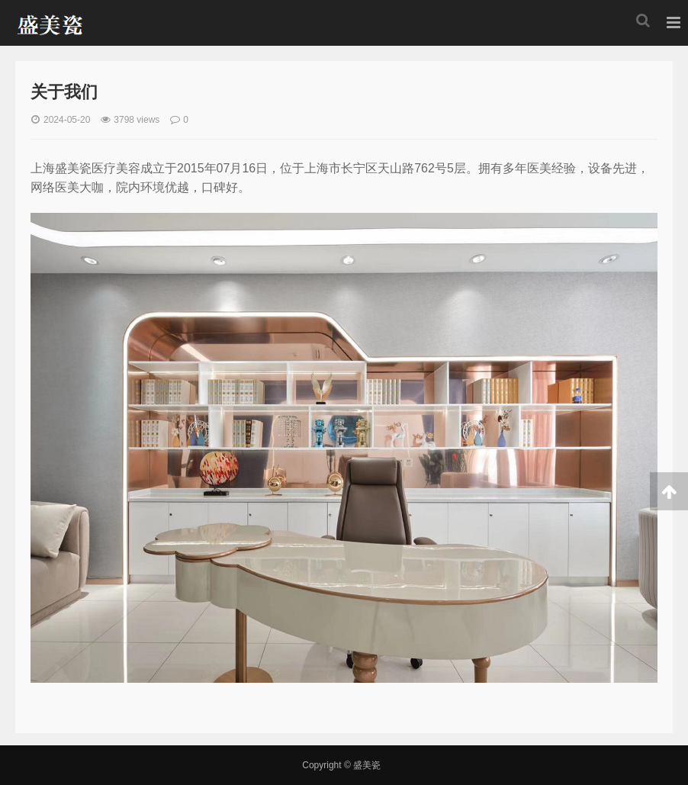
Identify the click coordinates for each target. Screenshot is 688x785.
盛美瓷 (48, 23)
